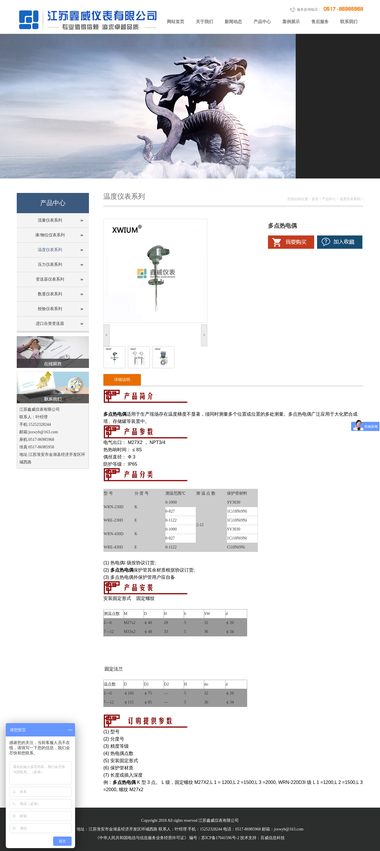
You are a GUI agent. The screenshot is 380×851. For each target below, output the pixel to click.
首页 (315, 199)
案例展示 (291, 21)
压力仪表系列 (50, 264)
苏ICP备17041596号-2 (220, 838)
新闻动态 (233, 21)
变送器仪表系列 (50, 279)
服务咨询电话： (330, 9)
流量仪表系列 (50, 220)
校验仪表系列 (50, 309)
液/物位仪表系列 (50, 235)
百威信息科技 (272, 838)
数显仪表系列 (50, 294)
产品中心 (262, 21)
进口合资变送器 (50, 323)
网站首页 (175, 21)
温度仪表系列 (50, 250)
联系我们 (348, 21)
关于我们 (204, 21)
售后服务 (320, 21)
